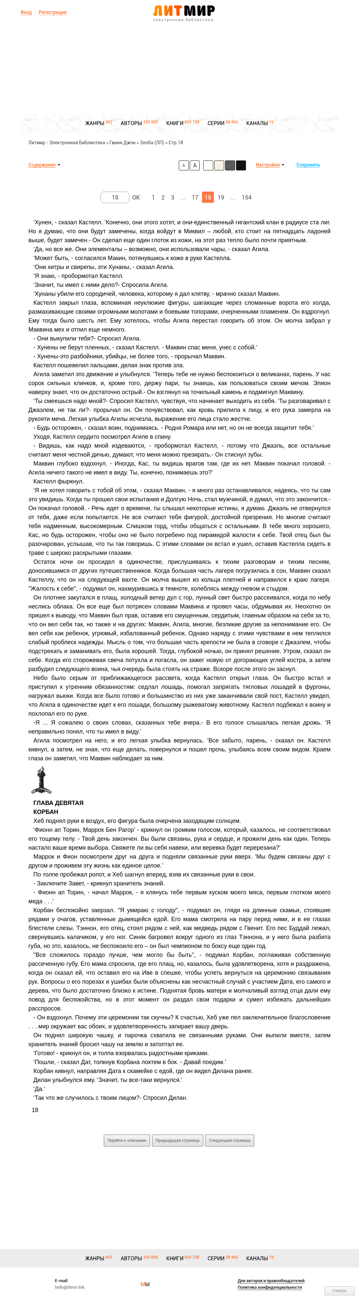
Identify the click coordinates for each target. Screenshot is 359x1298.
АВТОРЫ (131, 123)
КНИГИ (174, 123)
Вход (26, 12)
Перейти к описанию (126, 1140)
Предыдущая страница (178, 1140)
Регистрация (52, 12)
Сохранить (308, 164)
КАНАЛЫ (257, 123)
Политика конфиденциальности (270, 1287)
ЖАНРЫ (94, 123)
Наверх (339, 1290)
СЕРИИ (216, 123)
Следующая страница (230, 1140)
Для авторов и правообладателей (271, 1280)
